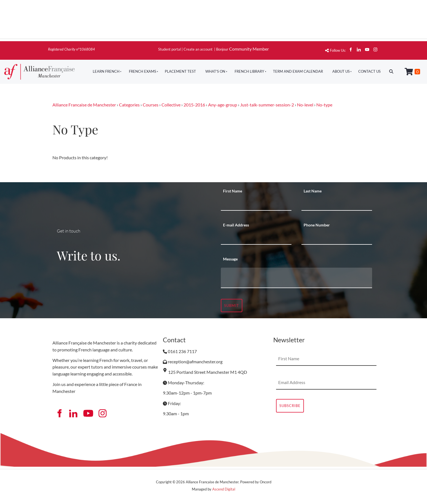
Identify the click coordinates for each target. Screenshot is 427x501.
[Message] (296, 278)
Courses (150, 104)
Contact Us (369, 71)
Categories (129, 104)
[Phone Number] (336, 238)
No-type (324, 104)
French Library (249, 71)
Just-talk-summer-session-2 (267, 104)
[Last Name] (336, 204)
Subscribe (290, 405)
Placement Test (180, 71)
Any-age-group (222, 104)
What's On (215, 71)
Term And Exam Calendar (298, 71)
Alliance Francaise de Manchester (84, 104)
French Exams (142, 71)
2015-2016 (194, 104)
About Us (341, 71)
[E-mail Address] (256, 238)
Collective (171, 104)
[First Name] (256, 204)
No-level (305, 104)
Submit (231, 305)
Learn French (106, 71)
